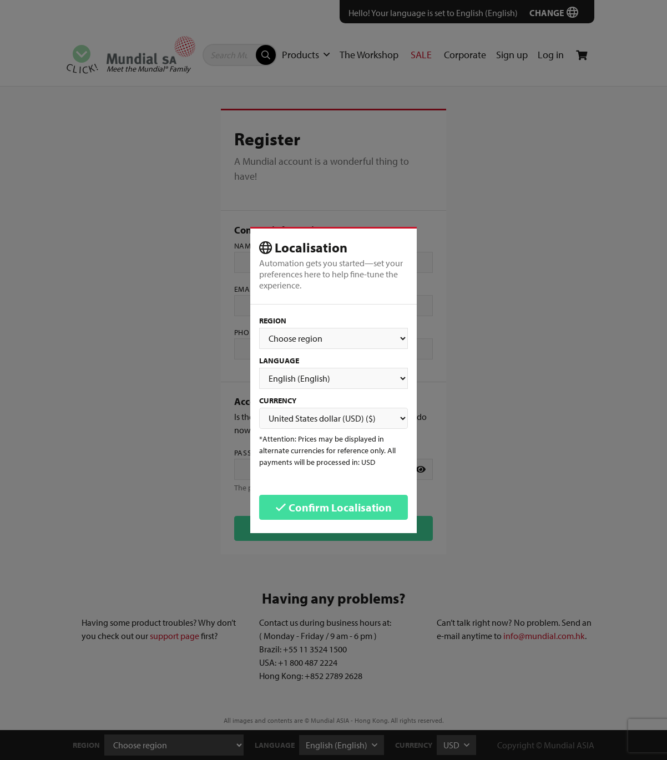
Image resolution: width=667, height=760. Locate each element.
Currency (277, 401)
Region (272, 321)
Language (279, 361)
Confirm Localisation (333, 507)
